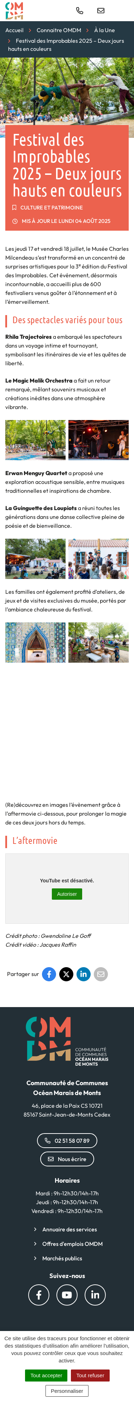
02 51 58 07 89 (67, 1140)
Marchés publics (62, 1258)
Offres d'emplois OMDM (72, 1243)
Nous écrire (67, 1159)
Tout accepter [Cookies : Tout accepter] (46, 1375)
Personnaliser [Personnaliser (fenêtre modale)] (67, 1391)
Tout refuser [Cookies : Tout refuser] (90, 1375)
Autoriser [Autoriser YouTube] (67, 894)
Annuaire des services (69, 1229)
